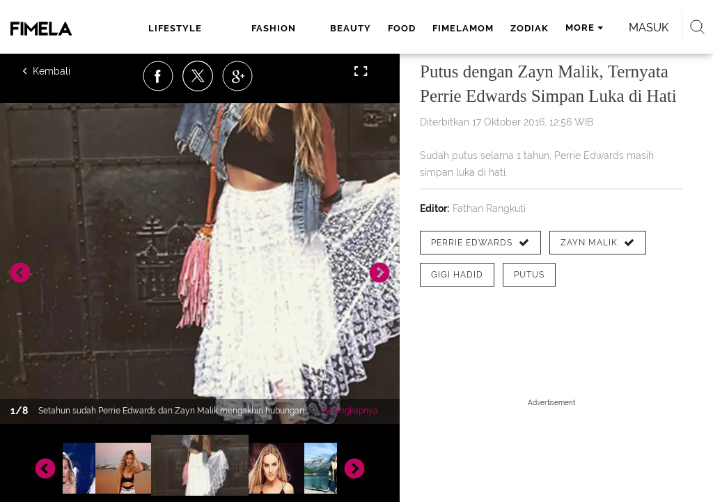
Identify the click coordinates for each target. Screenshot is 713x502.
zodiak (529, 28)
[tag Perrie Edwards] (480, 242)
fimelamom (463, 28)
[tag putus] (529, 275)
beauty (350, 28)
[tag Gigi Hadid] (457, 275)
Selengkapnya (350, 411)
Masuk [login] (648, 27)
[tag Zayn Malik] (597, 242)
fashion (273, 28)
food (402, 28)
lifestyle (175, 28)
